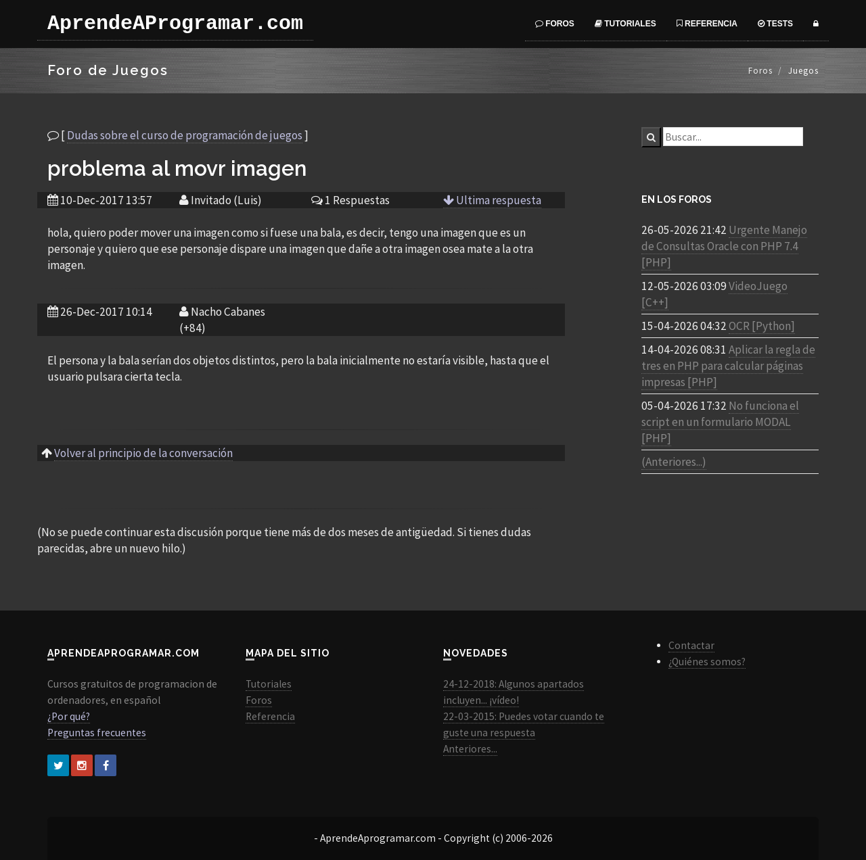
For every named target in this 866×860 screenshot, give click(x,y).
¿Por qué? (68, 716)
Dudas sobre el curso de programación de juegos (184, 135)
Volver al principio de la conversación (143, 453)
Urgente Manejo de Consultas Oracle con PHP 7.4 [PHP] (724, 246)
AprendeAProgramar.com (175, 23)
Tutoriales (625, 23)
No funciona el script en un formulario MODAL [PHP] (720, 422)
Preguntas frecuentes (96, 732)
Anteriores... (470, 748)
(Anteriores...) (673, 461)
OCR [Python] (762, 325)
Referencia (707, 23)
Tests (775, 23)
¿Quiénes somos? (707, 661)
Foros (554, 23)
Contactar (691, 645)
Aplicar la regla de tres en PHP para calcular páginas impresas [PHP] (728, 365)
